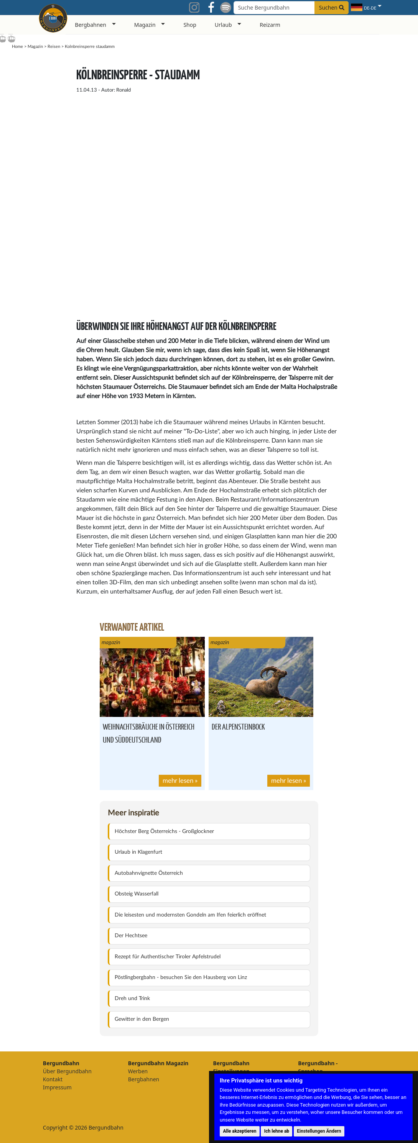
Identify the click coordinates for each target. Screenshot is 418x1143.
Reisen (54, 46)
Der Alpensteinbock (238, 726)
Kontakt (53, 1079)
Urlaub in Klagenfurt (138, 852)
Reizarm (270, 24)
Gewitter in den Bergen (142, 1019)
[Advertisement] (373, 174)
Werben (138, 1071)
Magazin (35, 46)
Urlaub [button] (223, 24)
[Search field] (291, 7)
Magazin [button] (145, 24)
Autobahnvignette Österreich (149, 873)
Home (17, 46)
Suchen (331, 7)
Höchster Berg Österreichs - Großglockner (164, 831)
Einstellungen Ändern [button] (319, 1131)
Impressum (57, 1087)
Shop (189, 24)
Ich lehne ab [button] (276, 1131)
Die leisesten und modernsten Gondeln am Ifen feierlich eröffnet (190, 915)
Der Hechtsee (131, 935)
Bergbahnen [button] (90, 24)
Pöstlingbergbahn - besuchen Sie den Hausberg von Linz (181, 977)
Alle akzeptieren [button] (239, 1131)
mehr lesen (178, 780)
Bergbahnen (144, 1079)
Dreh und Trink (132, 998)
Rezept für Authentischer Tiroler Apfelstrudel (168, 956)
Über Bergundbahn (67, 1071)
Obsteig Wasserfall (136, 894)
